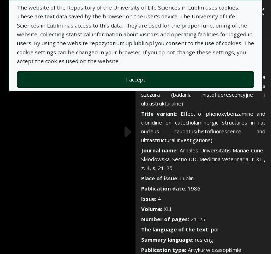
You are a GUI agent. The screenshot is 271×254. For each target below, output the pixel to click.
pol (214, 229)
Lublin (187, 178)
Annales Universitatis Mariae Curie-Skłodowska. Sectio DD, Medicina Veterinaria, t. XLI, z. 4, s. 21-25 (203, 159)
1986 (194, 188)
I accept (135, 79)
